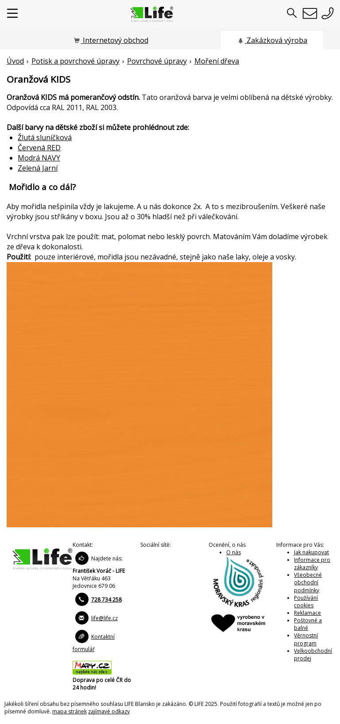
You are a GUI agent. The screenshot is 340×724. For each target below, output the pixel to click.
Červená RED (39, 147)
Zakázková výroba (272, 40)
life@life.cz (104, 618)
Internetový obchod (110, 40)
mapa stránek (69, 711)
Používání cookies (306, 601)
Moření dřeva (216, 61)
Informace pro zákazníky (312, 563)
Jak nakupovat (311, 552)
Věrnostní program (306, 639)
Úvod (15, 61)
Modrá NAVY (39, 158)
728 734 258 (106, 599)
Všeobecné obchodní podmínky (308, 582)
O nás (233, 552)
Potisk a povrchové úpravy (75, 61)
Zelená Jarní (38, 168)
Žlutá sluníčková (45, 137)
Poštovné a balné (308, 624)
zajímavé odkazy (109, 711)
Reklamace (307, 613)
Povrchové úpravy (157, 61)
